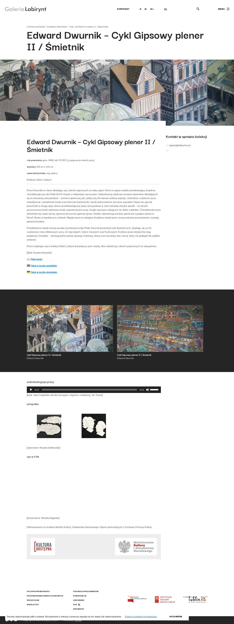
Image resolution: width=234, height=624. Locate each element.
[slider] (89, 390)
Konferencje (79, 595)
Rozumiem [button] (175, 616)
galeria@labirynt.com (178, 145)
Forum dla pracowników (85, 591)
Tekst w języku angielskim (44, 265)
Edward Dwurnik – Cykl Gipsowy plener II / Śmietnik (77, 26)
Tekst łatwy (36, 259)
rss (75, 604)
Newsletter (33, 604)
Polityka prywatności (38, 591)
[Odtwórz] (31, 389)
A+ (146, 9)
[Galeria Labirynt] (23, 9)
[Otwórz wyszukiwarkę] (198, 9)
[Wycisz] (147, 389)
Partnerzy (78, 608)
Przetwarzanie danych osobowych (45, 595)
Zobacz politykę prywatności (141, 616)
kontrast (123, 9)
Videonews (78, 600)
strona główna (36, 26)
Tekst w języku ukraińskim (44, 272)
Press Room (33, 600)
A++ (152, 9)
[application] (94, 389)
